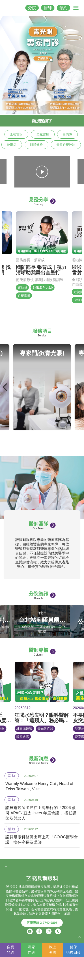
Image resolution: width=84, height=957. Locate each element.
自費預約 (10, 949)
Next (79, 387)
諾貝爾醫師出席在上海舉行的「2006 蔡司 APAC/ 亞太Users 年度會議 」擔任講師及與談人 (41, 813)
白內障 (67, 134)
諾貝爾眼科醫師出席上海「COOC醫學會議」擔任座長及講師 (41, 840)
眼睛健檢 (36, 144)
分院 (32, 8)
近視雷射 (16, 134)
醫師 (48, 8)
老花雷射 (43, 134)
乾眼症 (11, 144)
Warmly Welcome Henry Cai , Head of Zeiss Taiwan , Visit (39, 786)
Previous (5, 387)
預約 (63, 8)
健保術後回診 (73, 949)
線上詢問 (52, 949)
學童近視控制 (65, 144)
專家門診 (31, 949)
